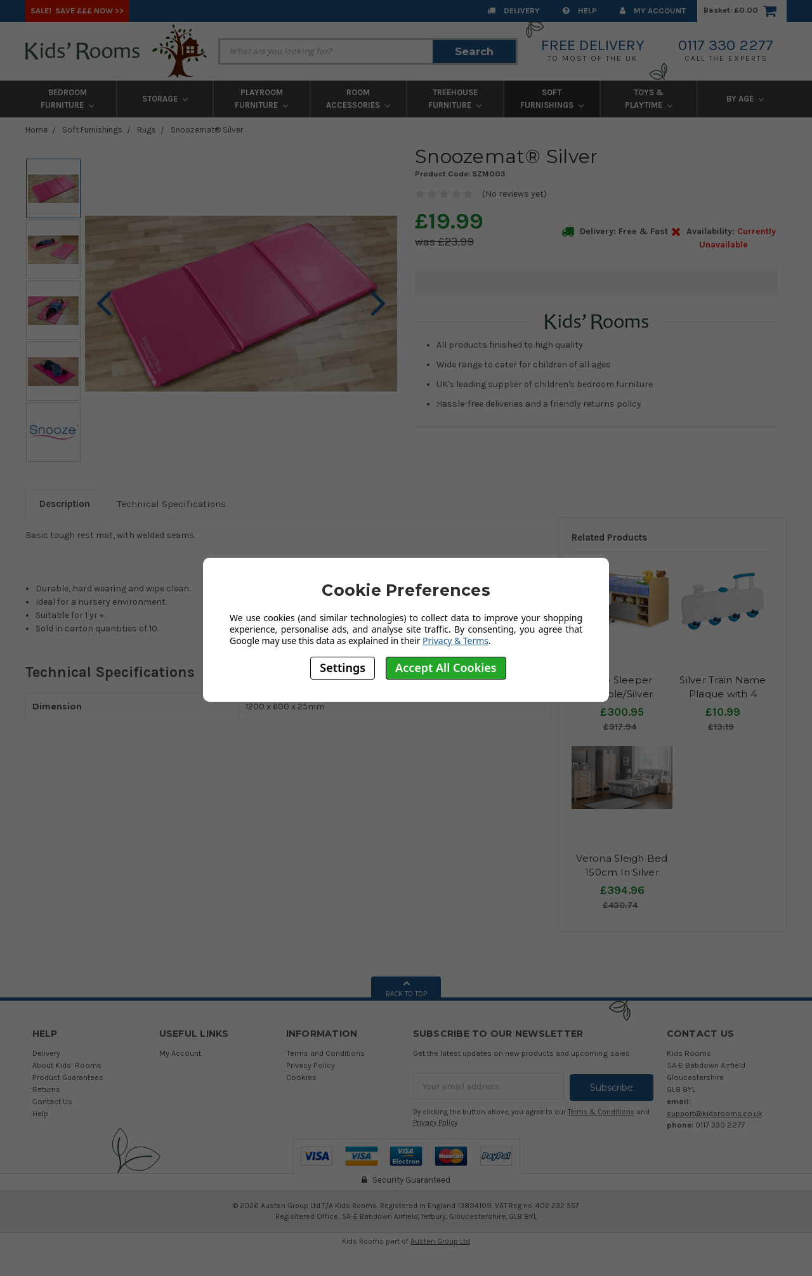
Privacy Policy (310, 1065)
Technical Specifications (171, 504)
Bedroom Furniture (67, 99)
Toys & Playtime (648, 99)
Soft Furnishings (552, 99)
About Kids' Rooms (67, 1065)
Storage (165, 98)
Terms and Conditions (325, 1053)
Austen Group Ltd (440, 1239)
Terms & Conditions (601, 1111)
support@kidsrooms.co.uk (715, 1113)
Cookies (301, 1077)
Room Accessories (358, 99)
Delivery (513, 10)
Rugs (146, 130)
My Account (653, 10)
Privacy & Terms (455, 641)
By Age (745, 98)
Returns (46, 1089)
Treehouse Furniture (454, 99)
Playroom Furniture (261, 99)
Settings (342, 667)
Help (580, 10)
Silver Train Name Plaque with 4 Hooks (722, 694)
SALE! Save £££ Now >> (77, 10)
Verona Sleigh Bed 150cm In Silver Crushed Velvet (621, 872)
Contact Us (52, 1101)
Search (474, 51)
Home (36, 130)
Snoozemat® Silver (207, 130)
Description (64, 504)
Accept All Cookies (446, 667)
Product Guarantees (67, 1077)
